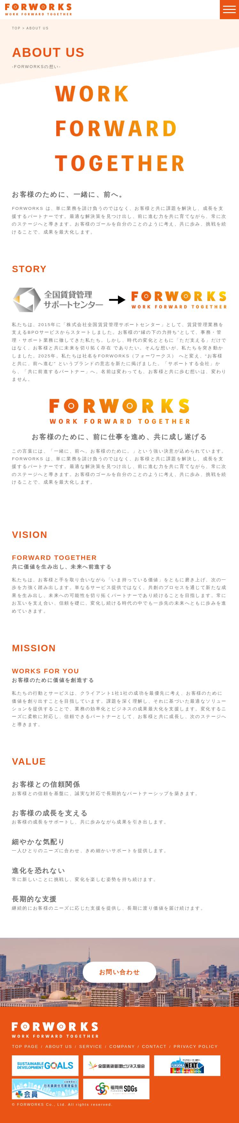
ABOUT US (58, 1046)
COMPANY (122, 1046)
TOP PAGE (25, 1046)
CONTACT (154, 1046)
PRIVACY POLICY (196, 1046)
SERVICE (91, 1046)
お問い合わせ (119, 972)
